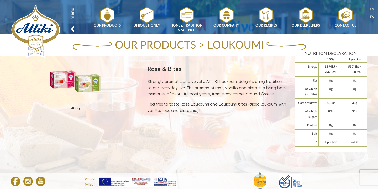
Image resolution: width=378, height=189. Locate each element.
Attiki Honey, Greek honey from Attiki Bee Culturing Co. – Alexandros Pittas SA (35, 32)
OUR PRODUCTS (155, 45)
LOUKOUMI (235, 45)
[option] (75, 86)
